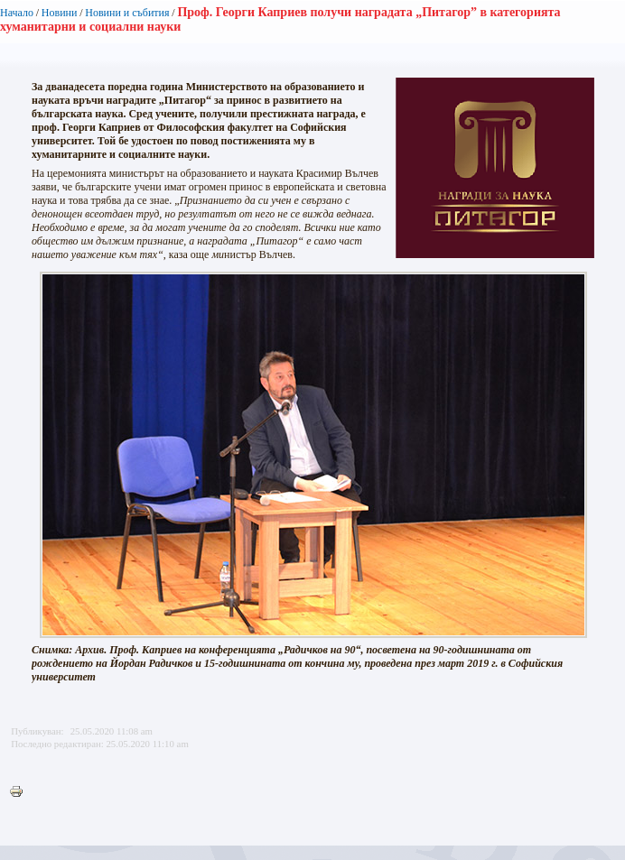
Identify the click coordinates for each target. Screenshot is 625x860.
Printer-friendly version (21, 792)
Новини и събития (127, 12)
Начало (16, 12)
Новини (60, 12)
